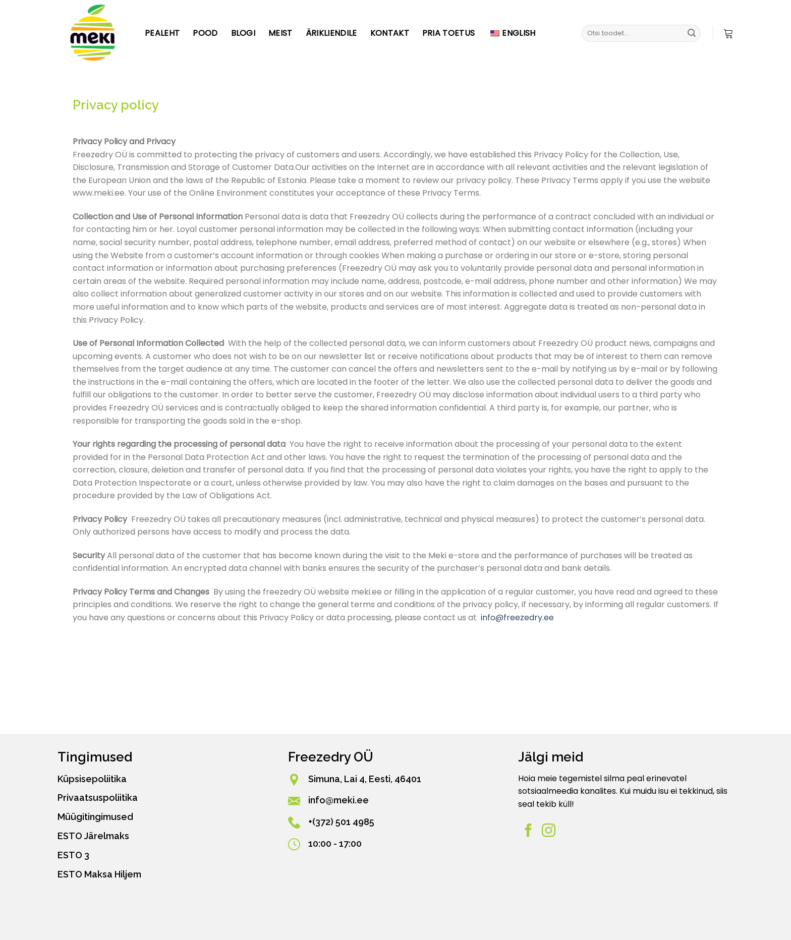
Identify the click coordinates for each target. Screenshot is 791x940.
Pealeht (162, 33)
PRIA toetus (448, 33)
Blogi (243, 33)
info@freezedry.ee (517, 617)
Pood (205, 33)
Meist (280, 33)
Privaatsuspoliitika (98, 797)
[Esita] (691, 33)
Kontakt (389, 33)
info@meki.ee (338, 800)
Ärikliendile (331, 33)
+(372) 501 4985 (341, 821)
